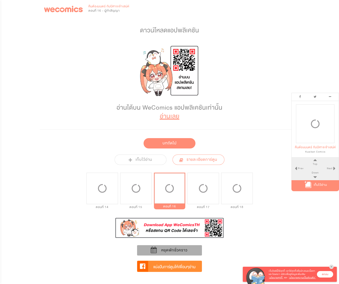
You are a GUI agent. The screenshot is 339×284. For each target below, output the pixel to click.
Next (330, 168)
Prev (300, 168)
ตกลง (325, 274)
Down (315, 172)
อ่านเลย (169, 116)
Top (315, 164)
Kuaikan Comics (315, 152)
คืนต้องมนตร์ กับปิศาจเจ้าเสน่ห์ (108, 6)
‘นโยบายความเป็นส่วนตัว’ (302, 278)
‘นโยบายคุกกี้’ (276, 278)
